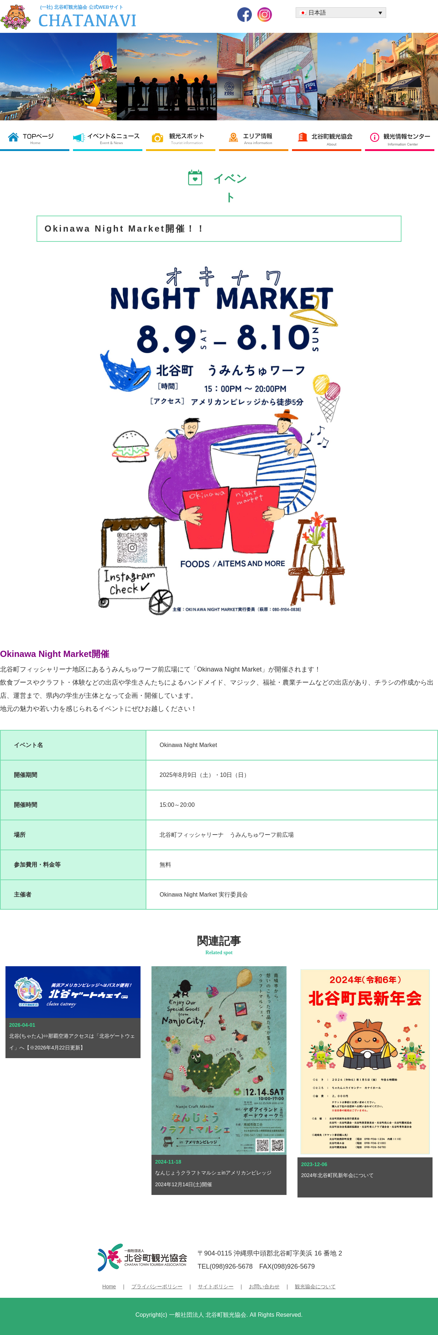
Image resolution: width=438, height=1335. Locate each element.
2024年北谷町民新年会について (337, 1175)
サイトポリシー (216, 1286)
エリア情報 (255, 138)
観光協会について (315, 1286)
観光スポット (182, 138)
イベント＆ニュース (109, 138)
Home (109, 1286)
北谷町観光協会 (328, 138)
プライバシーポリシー (156, 1286)
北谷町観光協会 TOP (36, 138)
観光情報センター (401, 138)
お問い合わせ (264, 1286)
